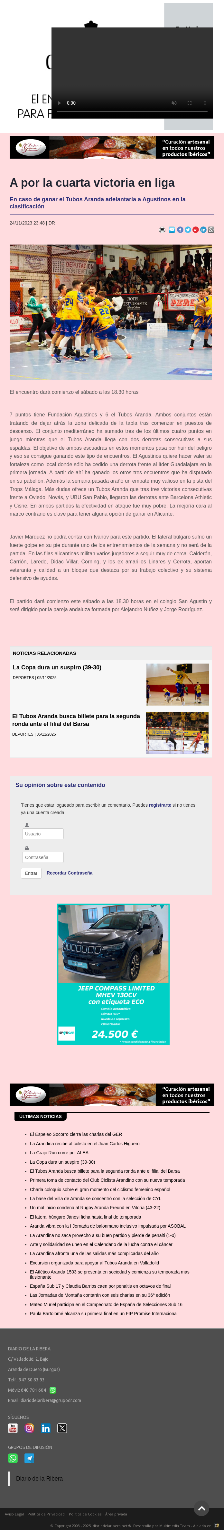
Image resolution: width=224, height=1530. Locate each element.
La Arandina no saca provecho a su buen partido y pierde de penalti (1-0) (103, 1235)
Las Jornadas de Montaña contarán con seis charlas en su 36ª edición (100, 1295)
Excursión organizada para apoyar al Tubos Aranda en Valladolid (94, 1262)
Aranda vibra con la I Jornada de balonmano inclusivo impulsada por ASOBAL (108, 1226)
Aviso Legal (14, 1514)
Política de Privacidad (46, 1514)
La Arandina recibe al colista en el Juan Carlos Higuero (85, 1143)
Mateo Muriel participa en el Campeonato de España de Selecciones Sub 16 (106, 1304)
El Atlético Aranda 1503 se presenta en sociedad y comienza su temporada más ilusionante (110, 1274)
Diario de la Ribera (39, 1478)
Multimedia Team (174, 1525)
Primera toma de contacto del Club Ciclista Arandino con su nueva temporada (107, 1180)
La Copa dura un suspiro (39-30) (57, 667)
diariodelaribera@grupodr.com (51, 1400)
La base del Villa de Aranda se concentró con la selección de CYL (95, 1198)
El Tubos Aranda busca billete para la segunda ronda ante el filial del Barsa (105, 1171)
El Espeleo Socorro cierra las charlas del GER (76, 1134)
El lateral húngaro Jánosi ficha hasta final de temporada (85, 1217)
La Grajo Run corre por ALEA (59, 1152)
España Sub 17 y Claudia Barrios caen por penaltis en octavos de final (100, 1286)
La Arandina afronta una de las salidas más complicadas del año (94, 1253)
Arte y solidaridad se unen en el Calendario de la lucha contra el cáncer (101, 1244)
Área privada (116, 1514)
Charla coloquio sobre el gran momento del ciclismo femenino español (100, 1189)
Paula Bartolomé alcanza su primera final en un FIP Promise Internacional (104, 1313)
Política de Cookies (85, 1514)
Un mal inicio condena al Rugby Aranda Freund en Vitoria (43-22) (95, 1207)
